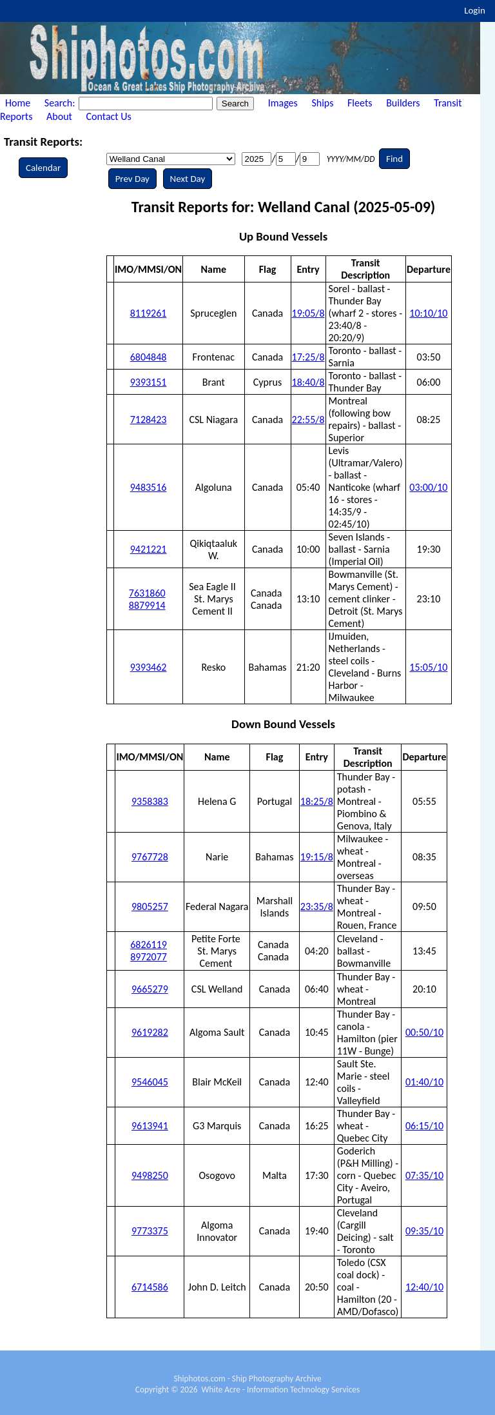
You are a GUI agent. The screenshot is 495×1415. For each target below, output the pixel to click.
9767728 (149, 857)
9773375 (149, 1231)
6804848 (148, 357)
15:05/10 (428, 667)
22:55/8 (308, 419)
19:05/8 (308, 313)
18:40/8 (308, 382)
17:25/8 (308, 357)
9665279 (149, 989)
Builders (403, 103)
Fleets (359, 103)
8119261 (148, 313)
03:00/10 (428, 487)
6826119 (148, 944)
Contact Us (108, 116)
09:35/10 (424, 1231)
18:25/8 (316, 801)
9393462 (148, 667)
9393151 (148, 382)
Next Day (188, 178)
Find (394, 158)
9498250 (149, 1175)
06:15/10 (424, 1126)
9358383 (149, 801)
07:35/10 (424, 1175)
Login (474, 10)
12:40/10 (424, 1287)
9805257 (149, 906)
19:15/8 (316, 857)
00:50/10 (424, 1032)
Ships (322, 103)
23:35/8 (316, 906)
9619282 (149, 1032)
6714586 (149, 1287)
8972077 (148, 957)
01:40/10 (424, 1082)
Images (283, 103)
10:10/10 (428, 313)
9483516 (148, 487)
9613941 (149, 1126)
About (59, 116)
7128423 (148, 419)
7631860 (147, 593)
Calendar (43, 167)
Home (17, 103)
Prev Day (132, 178)
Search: (60, 103)
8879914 (147, 605)
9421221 (148, 549)
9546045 (149, 1082)
